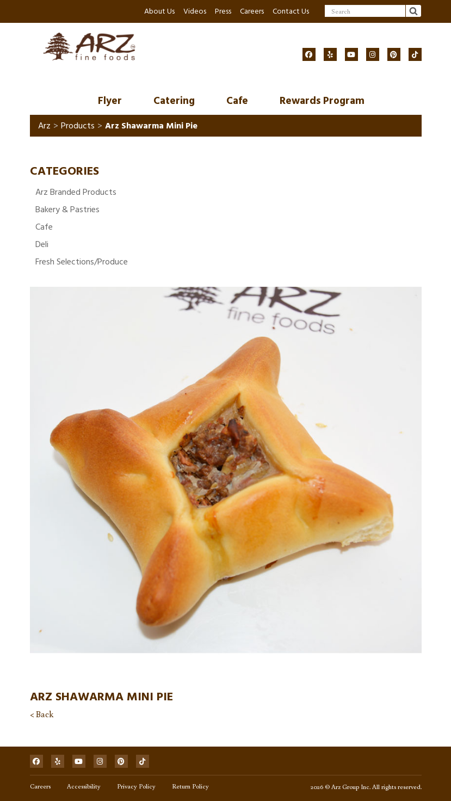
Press (223, 11)
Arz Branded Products (75, 192)
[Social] (309, 54)
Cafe (237, 101)
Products (78, 126)
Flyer (110, 101)
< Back (41, 713)
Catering (174, 101)
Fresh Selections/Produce (81, 262)
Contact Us (291, 11)
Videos (194, 11)
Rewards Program (322, 101)
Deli (41, 244)
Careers (252, 11)
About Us (159, 11)
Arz (44, 126)
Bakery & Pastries (67, 209)
